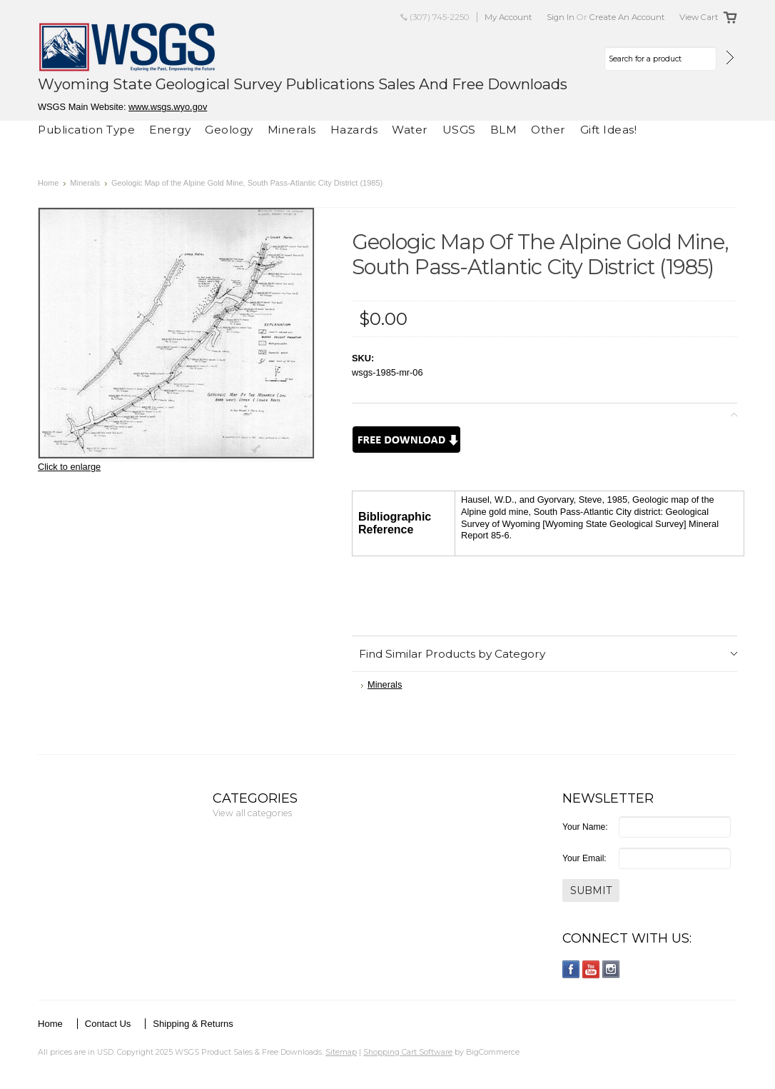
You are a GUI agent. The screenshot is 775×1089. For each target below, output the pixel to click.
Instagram (611, 969)
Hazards (354, 129)
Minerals (292, 129)
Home (48, 183)
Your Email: (584, 858)
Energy (170, 129)
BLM (503, 129)
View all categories (252, 813)
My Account (508, 17)
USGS (459, 129)
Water (410, 129)
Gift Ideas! (608, 129)
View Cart (699, 17)
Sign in (560, 17)
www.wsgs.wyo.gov (167, 106)
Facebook (571, 969)
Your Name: (585, 827)
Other (548, 129)
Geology (229, 129)
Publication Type (86, 129)
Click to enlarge (69, 466)
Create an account (627, 17)
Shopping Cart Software (407, 1052)
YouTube (591, 969)
